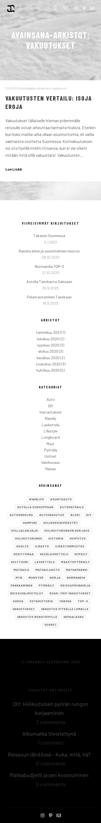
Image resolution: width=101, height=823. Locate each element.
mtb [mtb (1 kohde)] (19, 577)
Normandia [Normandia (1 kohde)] (76, 577)
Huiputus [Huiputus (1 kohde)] (78, 538)
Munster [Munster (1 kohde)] (36, 577)
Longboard (50, 437)
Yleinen (50, 469)
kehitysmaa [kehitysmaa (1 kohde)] (24, 554)
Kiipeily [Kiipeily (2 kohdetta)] (81, 554)
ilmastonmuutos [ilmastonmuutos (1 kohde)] (70, 546)
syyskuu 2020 (48, 345)
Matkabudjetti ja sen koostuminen (49, 775)
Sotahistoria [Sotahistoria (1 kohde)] (41, 601)
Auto (51, 399)
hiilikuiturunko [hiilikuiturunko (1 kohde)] (28, 538)
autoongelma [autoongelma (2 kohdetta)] (21, 515)
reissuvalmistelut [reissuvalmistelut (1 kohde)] (26, 593)
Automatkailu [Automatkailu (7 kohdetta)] (72, 507)
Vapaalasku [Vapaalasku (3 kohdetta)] (74, 616)
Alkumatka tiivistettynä (49, 733)
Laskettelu (51, 424)
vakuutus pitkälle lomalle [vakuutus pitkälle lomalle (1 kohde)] (65, 609)
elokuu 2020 (48, 351)
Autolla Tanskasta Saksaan (49, 281)
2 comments (50, 722)
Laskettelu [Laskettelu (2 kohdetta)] (45, 562)
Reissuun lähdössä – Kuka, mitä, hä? (49, 754)
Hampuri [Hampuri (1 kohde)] (30, 522)
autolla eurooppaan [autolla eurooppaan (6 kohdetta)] (35, 507)
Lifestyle (50, 431)
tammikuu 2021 (48, 332)
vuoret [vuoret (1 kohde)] (50, 624)
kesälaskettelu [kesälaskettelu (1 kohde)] (54, 554)
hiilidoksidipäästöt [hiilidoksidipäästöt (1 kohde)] (60, 522)
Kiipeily (50, 418)
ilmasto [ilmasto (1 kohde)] (42, 546)
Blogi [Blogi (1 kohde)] (75, 515)
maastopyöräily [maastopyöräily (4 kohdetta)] (75, 562)
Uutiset (50, 456)
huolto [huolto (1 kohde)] (22, 546)
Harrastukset (51, 412)
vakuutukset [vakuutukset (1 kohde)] (24, 609)
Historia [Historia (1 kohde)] (56, 538)
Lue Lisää (13, 169)
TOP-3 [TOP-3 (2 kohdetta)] (83, 601)
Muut (50, 443)
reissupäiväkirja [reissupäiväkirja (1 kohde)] (75, 585)
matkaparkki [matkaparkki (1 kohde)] (77, 569)
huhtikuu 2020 (48, 370)
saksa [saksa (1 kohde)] (18, 601)
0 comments (50, 763)
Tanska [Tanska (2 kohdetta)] (65, 601)
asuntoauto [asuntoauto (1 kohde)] (61, 499)
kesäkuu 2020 (48, 357)
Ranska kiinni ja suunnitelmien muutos (49, 251)
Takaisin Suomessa (49, 235)
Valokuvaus (50, 462)
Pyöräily (50, 450)
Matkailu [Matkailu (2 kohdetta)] (21, 569)
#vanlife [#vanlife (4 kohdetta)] (36, 499)
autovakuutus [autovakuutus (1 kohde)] (51, 515)
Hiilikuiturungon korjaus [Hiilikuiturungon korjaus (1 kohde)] (67, 530)
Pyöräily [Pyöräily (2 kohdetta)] (46, 585)
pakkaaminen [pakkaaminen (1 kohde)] (22, 585)
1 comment (51, 742)
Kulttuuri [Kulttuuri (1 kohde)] (20, 562)
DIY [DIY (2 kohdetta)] (89, 515)
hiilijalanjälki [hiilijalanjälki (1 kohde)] (24, 530)
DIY (50, 406)
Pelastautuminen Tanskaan (49, 297)
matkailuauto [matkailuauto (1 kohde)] (48, 569)
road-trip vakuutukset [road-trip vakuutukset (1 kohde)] (70, 593)
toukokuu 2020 (48, 364)
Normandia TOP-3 (49, 266)
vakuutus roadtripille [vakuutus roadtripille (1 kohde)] (37, 616)
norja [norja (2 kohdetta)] (55, 577)
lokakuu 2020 (48, 338)
